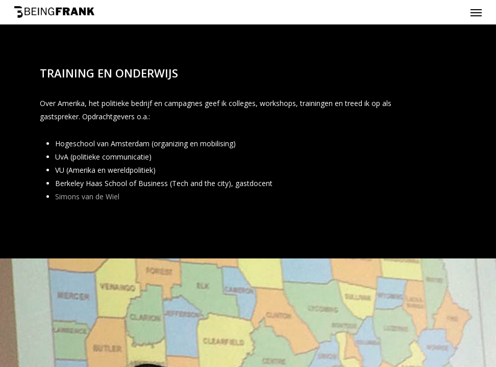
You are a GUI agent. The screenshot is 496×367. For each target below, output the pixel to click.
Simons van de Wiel (87, 196)
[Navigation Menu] (476, 12)
